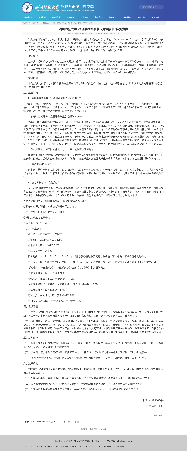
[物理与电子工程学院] (31, 23)
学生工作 (141, 17)
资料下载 (155, 17)
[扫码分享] (93, 429)
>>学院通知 (45, 23)
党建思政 (127, 17)
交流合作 (99, 17)
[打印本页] (103, 429)
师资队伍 (113, 17)
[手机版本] (84, 429)
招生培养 (56, 17)
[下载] (68, 422)
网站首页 (28, 17)
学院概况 (42, 17)
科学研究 (70, 17)
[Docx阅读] (75, 422)
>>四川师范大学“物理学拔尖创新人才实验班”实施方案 (71, 23)
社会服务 (84, 17)
